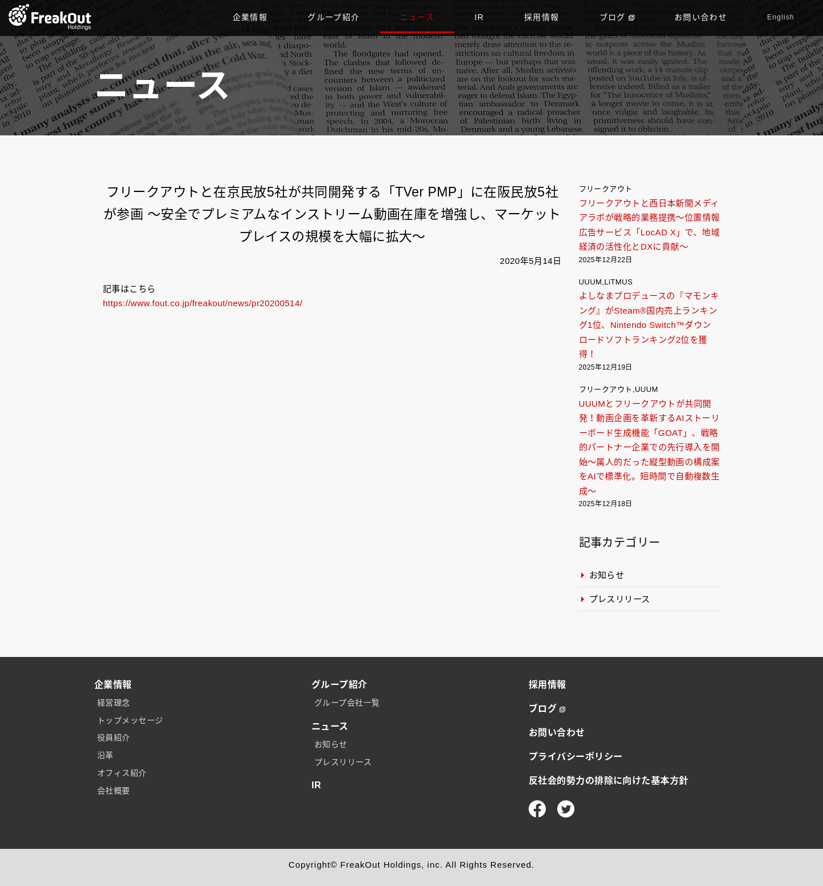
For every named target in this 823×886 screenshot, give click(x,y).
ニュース (417, 17)
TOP (50, 17)
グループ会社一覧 (347, 702)
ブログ (617, 17)
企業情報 (250, 17)
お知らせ (607, 575)
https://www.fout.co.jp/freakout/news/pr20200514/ (202, 303)
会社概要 (113, 790)
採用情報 (542, 17)
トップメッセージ (130, 720)
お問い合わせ (700, 17)
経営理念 (113, 702)
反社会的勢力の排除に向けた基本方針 (609, 780)
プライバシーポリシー (576, 756)
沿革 (105, 755)
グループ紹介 (333, 17)
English (780, 17)
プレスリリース (619, 599)
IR (479, 17)
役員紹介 (113, 737)
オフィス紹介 (122, 772)
